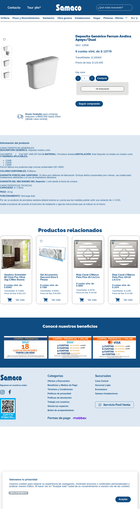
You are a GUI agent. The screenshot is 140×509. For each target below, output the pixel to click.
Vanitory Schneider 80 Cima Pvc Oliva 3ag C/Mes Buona (15, 277)
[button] (2, 345)
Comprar (102, 78)
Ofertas (119, 18)
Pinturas (108, 18)
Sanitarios (49, 18)
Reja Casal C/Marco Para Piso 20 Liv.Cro (88, 276)
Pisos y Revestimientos (26, 18)
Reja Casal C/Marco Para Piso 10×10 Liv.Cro (123, 277)
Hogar (97, 18)
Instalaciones (83, 18)
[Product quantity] (85, 78)
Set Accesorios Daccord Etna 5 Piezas (49, 277)
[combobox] (114, 8)
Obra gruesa (65, 18)
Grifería (6, 18)
